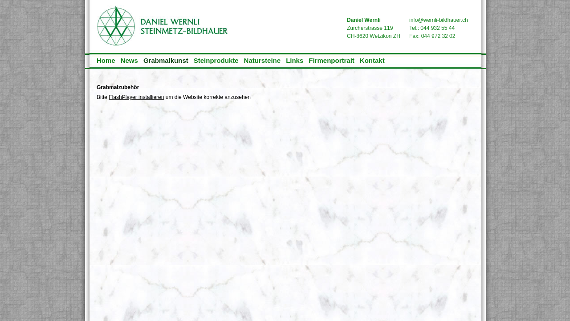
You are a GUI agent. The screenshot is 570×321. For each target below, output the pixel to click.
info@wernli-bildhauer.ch (438, 20)
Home (106, 60)
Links (294, 60)
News (129, 60)
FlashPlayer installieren (136, 97)
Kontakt (372, 60)
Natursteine (262, 60)
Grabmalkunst (165, 60)
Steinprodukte (216, 60)
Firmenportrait (331, 60)
